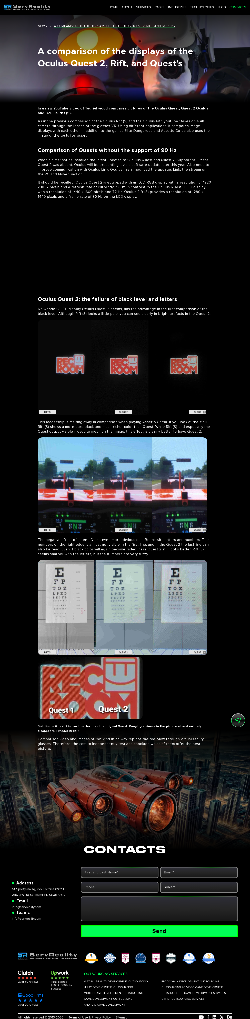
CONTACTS (224, 6)
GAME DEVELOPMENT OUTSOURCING (108, 998)
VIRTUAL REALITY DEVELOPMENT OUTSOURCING (116, 981)
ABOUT (110, 6)
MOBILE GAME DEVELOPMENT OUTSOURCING (113, 993)
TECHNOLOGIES (187, 6)
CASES (144, 6)
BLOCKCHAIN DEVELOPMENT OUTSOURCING (190, 981)
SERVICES (127, 6)
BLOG (208, 6)
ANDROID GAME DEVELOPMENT (104, 1004)
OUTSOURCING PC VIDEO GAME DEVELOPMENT (193, 987)
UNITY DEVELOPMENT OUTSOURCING (108, 987)
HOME (96, 6)
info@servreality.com (26, 907)
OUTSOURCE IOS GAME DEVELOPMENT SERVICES (194, 993)
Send (159, 931)
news (42, 26)
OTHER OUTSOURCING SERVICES (183, 998)
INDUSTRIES (162, 6)
